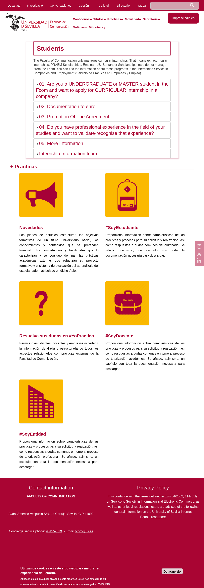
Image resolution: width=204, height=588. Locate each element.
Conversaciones (60, 5)
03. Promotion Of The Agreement (74, 116)
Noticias (79, 27)
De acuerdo (172, 571)
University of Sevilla (166, 511)
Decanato (14, 5)
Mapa (142, 5)
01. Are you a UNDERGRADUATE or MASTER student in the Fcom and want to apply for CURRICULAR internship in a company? (102, 90)
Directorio (123, 5)
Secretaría (150, 19)
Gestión (83, 5)
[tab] (102, 90)
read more (158, 517)
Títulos (98, 19)
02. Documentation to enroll (68, 106)
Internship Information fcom (68, 153)
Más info (104, 584)
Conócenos (81, 19)
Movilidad (132, 19)
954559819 (54, 531)
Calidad (104, 5)
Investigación (36, 5)
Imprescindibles (183, 18)
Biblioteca (96, 27)
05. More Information (61, 143)
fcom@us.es (84, 531)
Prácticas (114, 19)
